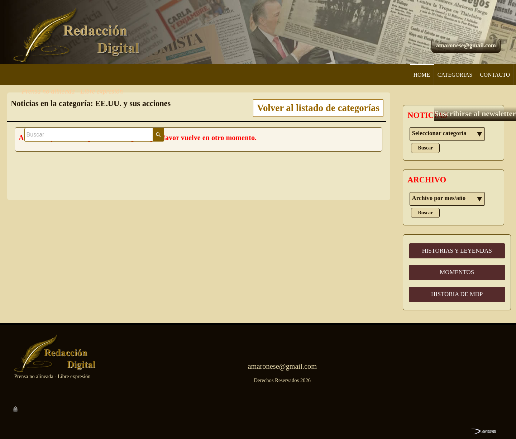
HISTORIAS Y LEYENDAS (457, 250)
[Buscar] (432, 10)
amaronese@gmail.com (466, 30)
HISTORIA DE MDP (457, 294)
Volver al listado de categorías (318, 107)
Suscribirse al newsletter (451, 52)
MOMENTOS (457, 272)
